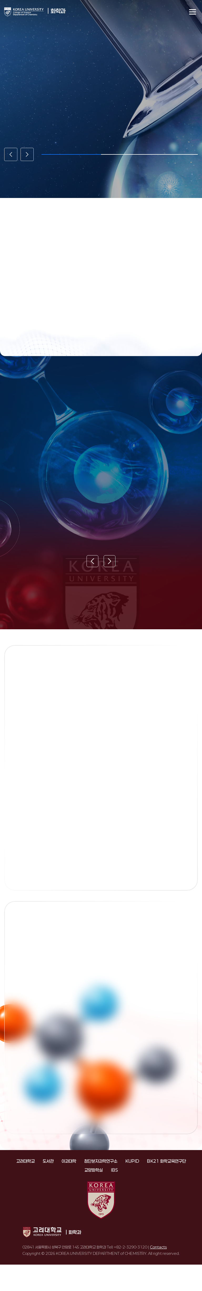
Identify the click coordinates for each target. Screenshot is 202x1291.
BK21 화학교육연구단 (166, 1161)
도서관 (48, 1161)
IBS (114, 1169)
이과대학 (69, 1161)
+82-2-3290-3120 (130, 1247)
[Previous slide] (10, 154)
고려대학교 (25, 1161)
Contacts (158, 1247)
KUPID (132, 1161)
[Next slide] (27, 154)
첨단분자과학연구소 (100, 1161)
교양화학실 (93, 1169)
